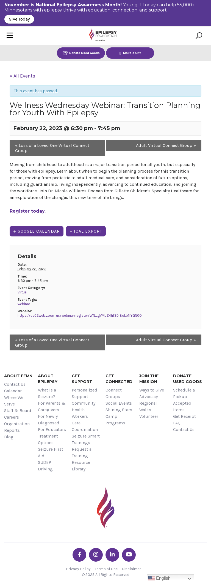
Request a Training (81, 452)
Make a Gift (130, 53)
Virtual (22, 292)
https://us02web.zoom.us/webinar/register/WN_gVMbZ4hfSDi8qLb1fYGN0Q (80, 315)
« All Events (22, 76)
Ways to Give (151, 390)
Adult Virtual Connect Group (166, 145)
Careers (11, 417)
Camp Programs (115, 419)
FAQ (177, 422)
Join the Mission (149, 378)
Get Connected (119, 378)
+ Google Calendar (36, 231)
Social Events (119, 403)
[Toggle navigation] (9, 35)
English (159, 578)
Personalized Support (84, 393)
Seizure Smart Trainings (86, 439)
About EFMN (18, 375)
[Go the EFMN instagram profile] (96, 555)
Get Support (82, 378)
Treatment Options (48, 439)
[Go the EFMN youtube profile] (129, 555)
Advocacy (148, 396)
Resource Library (81, 465)
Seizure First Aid (50, 452)
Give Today (19, 19)
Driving (45, 468)
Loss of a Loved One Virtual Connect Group (52, 148)
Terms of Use (106, 569)
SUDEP (44, 462)
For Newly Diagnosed (48, 419)
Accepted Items (182, 406)
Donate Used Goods (81, 53)
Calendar (13, 390)
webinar (24, 304)
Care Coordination (85, 426)
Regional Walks (148, 406)
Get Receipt (184, 416)
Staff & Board (17, 410)
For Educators (52, 429)
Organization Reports (17, 427)
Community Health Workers (83, 410)
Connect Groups (114, 393)
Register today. (28, 211)
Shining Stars (119, 409)
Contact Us (15, 384)
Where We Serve (13, 401)
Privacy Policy (78, 569)
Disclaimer (131, 569)
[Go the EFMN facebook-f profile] (79, 555)
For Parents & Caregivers (52, 406)
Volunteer (148, 416)
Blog (8, 436)
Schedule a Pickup (184, 393)
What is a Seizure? (47, 393)
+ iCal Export (86, 231)
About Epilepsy (47, 378)
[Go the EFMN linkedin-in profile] (112, 555)
